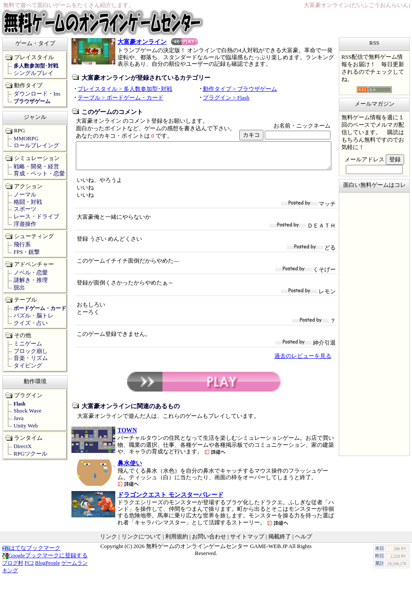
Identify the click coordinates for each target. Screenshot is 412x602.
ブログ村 (12, 568)
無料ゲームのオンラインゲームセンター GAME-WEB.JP (216, 552)
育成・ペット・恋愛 (39, 174)
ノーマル (25, 195)
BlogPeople (47, 568)
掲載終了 (279, 542)
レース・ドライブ (36, 217)
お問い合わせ (209, 542)
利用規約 (176, 542)
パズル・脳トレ (33, 316)
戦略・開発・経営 (36, 167)
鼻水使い (129, 468)
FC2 (29, 568)
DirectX (23, 446)
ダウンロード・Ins (37, 94)
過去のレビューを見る (302, 361)
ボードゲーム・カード (40, 308)
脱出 (19, 288)
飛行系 (22, 245)
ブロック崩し (31, 351)
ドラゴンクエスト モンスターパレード (170, 499)
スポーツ (25, 209)
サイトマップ (247, 542)
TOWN (127, 435)
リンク (108, 542)
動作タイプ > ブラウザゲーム (240, 89)
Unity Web (26, 426)
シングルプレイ (33, 73)
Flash (19, 403)
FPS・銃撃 (27, 252)
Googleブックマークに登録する (45, 561)
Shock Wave (28, 411)
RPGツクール (30, 454)
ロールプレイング (36, 145)
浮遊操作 (25, 224)
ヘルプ (303, 542)
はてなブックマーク (31, 553)
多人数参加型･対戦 (36, 65)
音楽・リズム (31, 358)
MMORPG (26, 138)
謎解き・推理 (31, 280)
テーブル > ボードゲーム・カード (120, 98)
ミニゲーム (28, 344)
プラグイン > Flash (226, 98)
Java (19, 418)
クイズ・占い (31, 323)
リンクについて (141, 542)
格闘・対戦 (28, 202)
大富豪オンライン (157, 41)
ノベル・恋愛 (31, 273)
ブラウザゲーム (32, 101)
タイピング (28, 366)
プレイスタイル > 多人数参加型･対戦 (125, 89)
